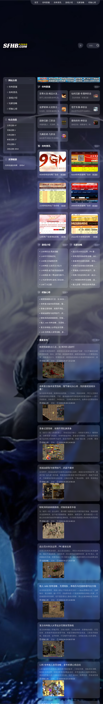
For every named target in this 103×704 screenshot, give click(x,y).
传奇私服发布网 (11, 165)
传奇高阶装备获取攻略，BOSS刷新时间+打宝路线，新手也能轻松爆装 (85, 256)
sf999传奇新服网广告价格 (81, 206)
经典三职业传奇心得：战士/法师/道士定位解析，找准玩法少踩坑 (85, 275)
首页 (36, 2)
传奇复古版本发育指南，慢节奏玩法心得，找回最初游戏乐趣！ (53, 304)
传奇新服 (46, 2)
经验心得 (92, 2)
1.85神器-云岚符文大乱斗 (51, 266)
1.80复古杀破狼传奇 (49, 261)
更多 (96, 87)
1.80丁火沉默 (46, 285)
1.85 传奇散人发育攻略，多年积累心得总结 (53, 332)
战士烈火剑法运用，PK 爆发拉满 (85, 252)
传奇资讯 (57, 2)
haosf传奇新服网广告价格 (81, 175)
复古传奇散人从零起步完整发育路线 (53, 327)
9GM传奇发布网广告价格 (48, 175)
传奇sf (22, 165)
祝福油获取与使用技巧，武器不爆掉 (53, 313)
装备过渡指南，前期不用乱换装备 (53, 309)
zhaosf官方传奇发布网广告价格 (80, 237)
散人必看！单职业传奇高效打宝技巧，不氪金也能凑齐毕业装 (85, 285)
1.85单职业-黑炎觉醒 (49, 252)
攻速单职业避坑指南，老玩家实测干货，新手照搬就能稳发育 (85, 261)
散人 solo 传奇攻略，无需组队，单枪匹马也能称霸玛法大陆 (53, 323)
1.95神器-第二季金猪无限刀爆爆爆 (53, 275)
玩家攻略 (80, 2)
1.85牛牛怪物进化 (48, 256)
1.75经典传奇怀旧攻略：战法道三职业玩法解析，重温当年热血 (85, 280)
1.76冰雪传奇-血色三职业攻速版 (53, 280)
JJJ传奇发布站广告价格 (49, 206)
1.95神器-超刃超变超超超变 (52, 270)
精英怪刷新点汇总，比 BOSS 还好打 (53, 299)
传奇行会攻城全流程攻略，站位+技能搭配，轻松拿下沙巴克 (85, 266)
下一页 (95, 340)
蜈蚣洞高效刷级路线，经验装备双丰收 (53, 318)
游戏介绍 (69, 2)
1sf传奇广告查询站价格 (49, 237)
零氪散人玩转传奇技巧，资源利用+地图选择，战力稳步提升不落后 (85, 270)
